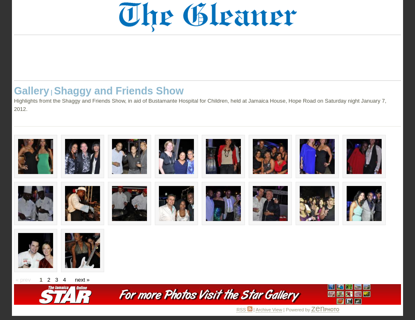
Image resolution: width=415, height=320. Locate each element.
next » (82, 280)
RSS (244, 309)
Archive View (269, 309)
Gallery (31, 90)
